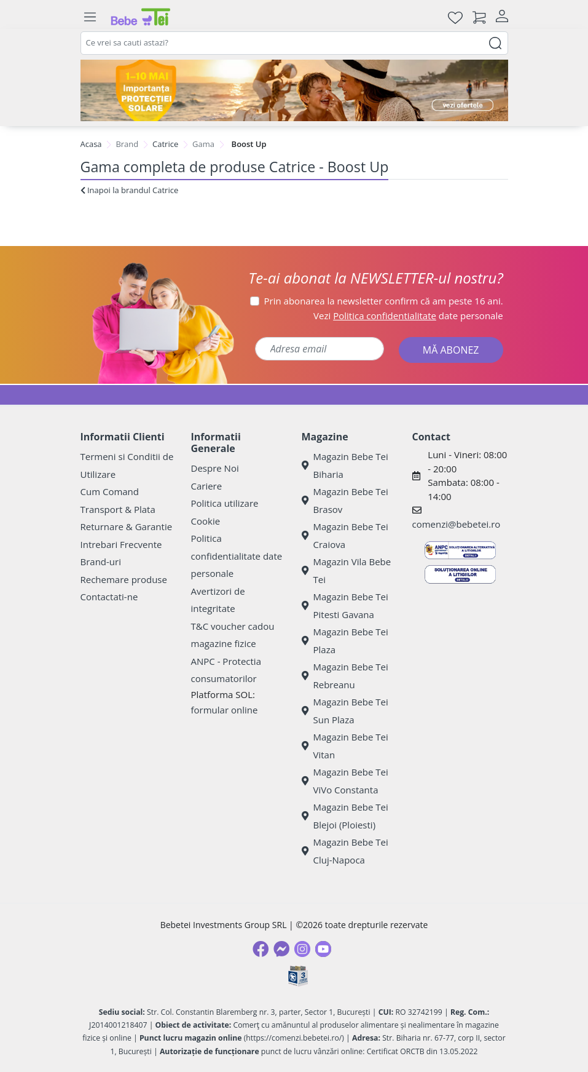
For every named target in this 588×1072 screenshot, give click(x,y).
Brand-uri (100, 561)
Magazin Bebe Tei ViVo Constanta (345, 781)
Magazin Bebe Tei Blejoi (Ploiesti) (345, 816)
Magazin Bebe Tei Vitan (345, 746)
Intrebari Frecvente (121, 544)
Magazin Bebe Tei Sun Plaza (345, 711)
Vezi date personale (408, 315)
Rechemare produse (123, 579)
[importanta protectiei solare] (294, 90)
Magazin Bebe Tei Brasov (345, 500)
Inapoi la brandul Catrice (129, 190)
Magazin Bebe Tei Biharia (345, 465)
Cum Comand (109, 491)
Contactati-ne (109, 596)
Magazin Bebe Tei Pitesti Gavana (345, 605)
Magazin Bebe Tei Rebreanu (345, 676)
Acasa (91, 143)
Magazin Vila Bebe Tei (346, 570)
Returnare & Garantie (126, 526)
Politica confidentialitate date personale (237, 555)
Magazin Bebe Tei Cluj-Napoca (345, 851)
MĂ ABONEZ (451, 350)
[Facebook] (261, 949)
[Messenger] (281, 949)
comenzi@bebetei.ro (456, 524)
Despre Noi (215, 468)
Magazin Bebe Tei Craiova (345, 535)
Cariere (206, 486)
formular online (224, 710)
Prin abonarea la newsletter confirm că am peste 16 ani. (383, 301)
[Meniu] (90, 17)
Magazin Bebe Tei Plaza (345, 640)
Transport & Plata (117, 509)
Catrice (165, 143)
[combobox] (294, 43)
